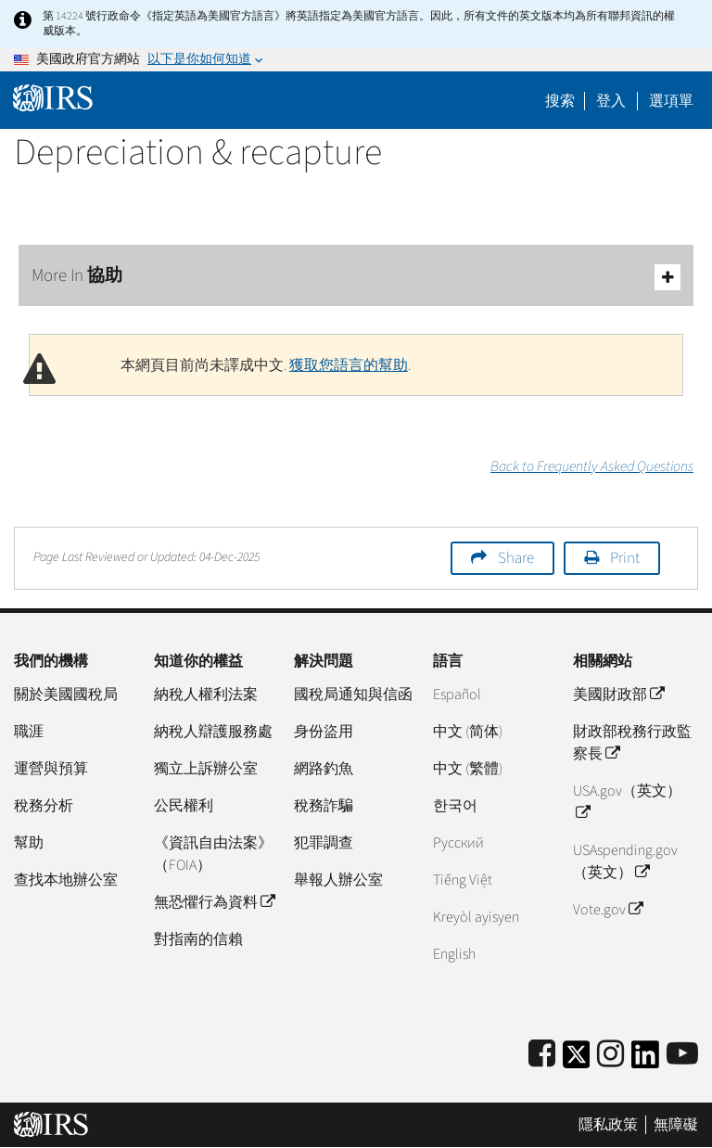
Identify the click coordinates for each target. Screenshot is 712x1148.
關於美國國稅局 (66, 694)
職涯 (29, 731)
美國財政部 (618, 694)
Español (457, 694)
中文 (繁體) (467, 769)
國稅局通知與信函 (353, 694)
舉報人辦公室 (338, 880)
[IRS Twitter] (577, 1060)
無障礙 (676, 1125)
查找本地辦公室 (66, 880)
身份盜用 (323, 731)
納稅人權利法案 (206, 694)
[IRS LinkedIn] (645, 1060)
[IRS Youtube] (682, 1055)
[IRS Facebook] (541, 1055)
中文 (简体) (467, 731)
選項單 (671, 101)
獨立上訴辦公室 (206, 769)
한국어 (455, 806)
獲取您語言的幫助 (348, 365)
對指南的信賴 (198, 939)
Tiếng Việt (462, 880)
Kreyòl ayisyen (476, 917)
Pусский (458, 843)
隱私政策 (608, 1125)
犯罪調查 (323, 843)
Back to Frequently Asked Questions (591, 466)
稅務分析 (43, 806)
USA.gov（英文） (627, 802)
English (454, 954)
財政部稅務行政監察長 (632, 742)
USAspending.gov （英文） (625, 861)
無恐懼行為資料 (214, 902)
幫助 (29, 843)
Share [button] (516, 558)
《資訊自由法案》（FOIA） (213, 854)
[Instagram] (610, 1055)
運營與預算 (51, 769)
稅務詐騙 (323, 806)
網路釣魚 (323, 769)
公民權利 (183, 806)
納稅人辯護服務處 (213, 731)
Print (625, 558)
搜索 (560, 101)
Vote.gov (607, 909)
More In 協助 (356, 276)
